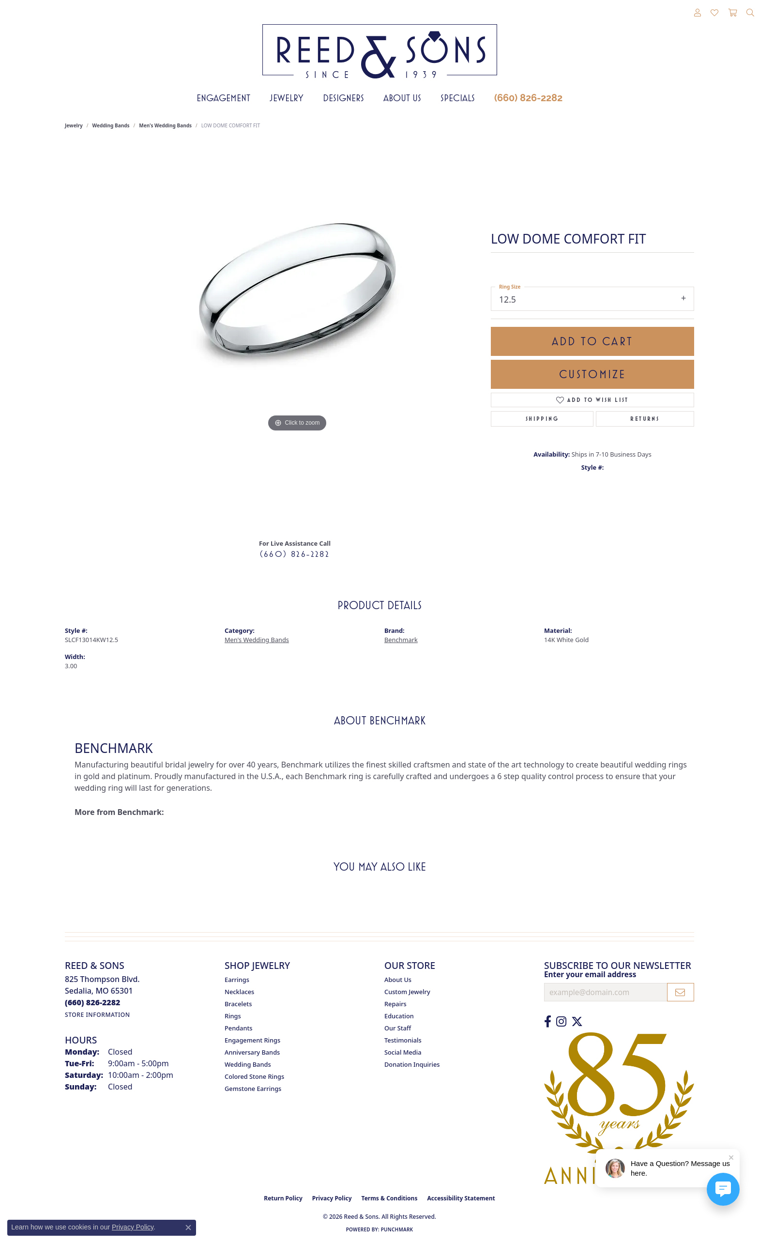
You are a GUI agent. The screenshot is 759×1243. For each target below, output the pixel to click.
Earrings (237, 979)
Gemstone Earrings (253, 1088)
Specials (457, 98)
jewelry (74, 125)
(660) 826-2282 (528, 98)
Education (399, 1016)
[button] (697, 13)
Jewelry (287, 98)
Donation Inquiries (412, 1064)
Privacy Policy (332, 1198)
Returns (644, 418)
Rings (233, 1016)
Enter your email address (590, 974)
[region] (297, 337)
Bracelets (238, 1003)
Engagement (223, 98)
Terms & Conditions (390, 1198)
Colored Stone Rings (254, 1076)
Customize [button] (592, 374)
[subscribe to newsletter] (680, 992)
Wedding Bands (111, 125)
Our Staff (397, 1028)
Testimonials (403, 1040)
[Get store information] (97, 1015)
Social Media (403, 1052)
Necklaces (239, 991)
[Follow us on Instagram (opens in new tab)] (561, 1022)
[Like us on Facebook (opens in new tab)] (547, 1022)
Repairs (395, 1003)
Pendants (239, 1028)
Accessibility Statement (461, 1198)
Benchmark (401, 639)
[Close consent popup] (188, 1227)
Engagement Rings (252, 1040)
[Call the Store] (93, 1002)
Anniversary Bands (252, 1052)
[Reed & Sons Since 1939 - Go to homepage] (379, 44)
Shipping (542, 418)
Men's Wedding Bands (165, 125)
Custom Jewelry (407, 991)
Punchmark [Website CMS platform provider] (397, 1229)
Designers (343, 98)
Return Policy (283, 1198)
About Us (402, 98)
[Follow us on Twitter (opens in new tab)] (577, 1022)
